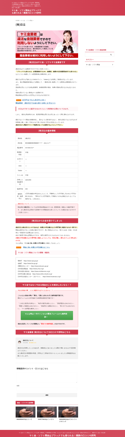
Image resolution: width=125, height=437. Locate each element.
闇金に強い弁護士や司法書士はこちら (36, 246)
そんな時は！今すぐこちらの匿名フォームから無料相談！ (46, 312)
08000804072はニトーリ (24, 414)
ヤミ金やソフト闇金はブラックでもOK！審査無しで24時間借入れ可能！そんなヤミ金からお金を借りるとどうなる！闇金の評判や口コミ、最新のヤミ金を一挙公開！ (62, 428)
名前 (18, 381)
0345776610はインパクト (46, 414)
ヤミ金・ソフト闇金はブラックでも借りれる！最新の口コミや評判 (62, 430)
